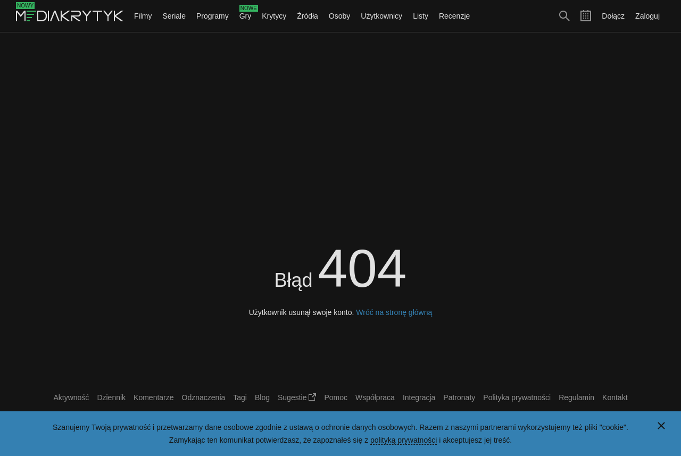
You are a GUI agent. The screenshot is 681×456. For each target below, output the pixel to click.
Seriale (174, 16)
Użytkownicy (381, 16)
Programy (212, 16)
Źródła (307, 16)
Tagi (240, 397)
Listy (420, 16)
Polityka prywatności (517, 397)
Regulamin (576, 397)
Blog (262, 397)
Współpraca (375, 397)
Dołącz (613, 16)
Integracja (419, 397)
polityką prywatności (403, 440)
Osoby (339, 16)
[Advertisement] (340, 109)
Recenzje (454, 16)
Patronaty (459, 397)
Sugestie (297, 397)
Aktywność (71, 397)
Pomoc (335, 397)
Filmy (143, 16)
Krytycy (274, 16)
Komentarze (153, 397)
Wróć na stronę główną (394, 312)
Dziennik (111, 397)
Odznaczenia (204, 397)
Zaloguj (647, 16)
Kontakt (614, 397)
